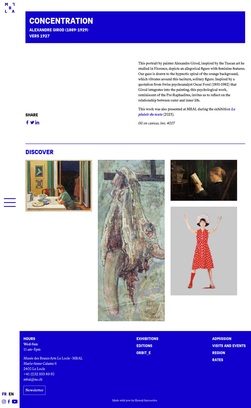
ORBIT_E (143, 353)
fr (4, 394)
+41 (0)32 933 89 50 (38, 374)
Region (218, 353)
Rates (217, 360)
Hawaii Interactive (146, 400)
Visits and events (229, 346)
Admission (221, 339)
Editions (144, 346)
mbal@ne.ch (32, 379)
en (11, 394)
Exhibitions (147, 339)
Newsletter (34, 390)
